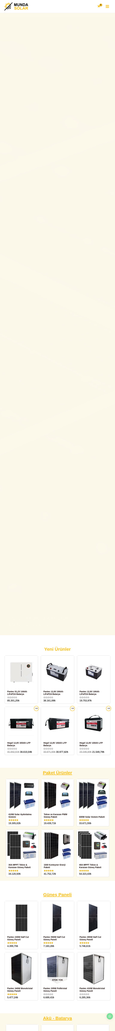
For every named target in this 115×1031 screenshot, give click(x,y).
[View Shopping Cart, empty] (98, 7)
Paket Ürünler (57, 774)
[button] (53, 634)
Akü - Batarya (57, 1019)
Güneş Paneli (57, 896)
